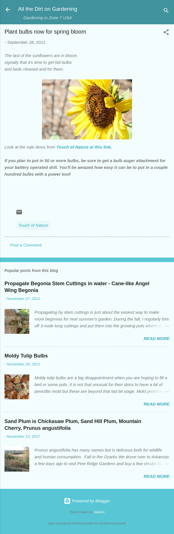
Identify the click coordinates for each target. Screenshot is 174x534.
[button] (166, 33)
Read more (156, 338)
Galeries (99, 512)
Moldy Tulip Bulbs (26, 356)
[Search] (166, 11)
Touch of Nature (33, 225)
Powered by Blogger (87, 500)
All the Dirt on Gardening (47, 9)
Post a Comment (26, 245)
